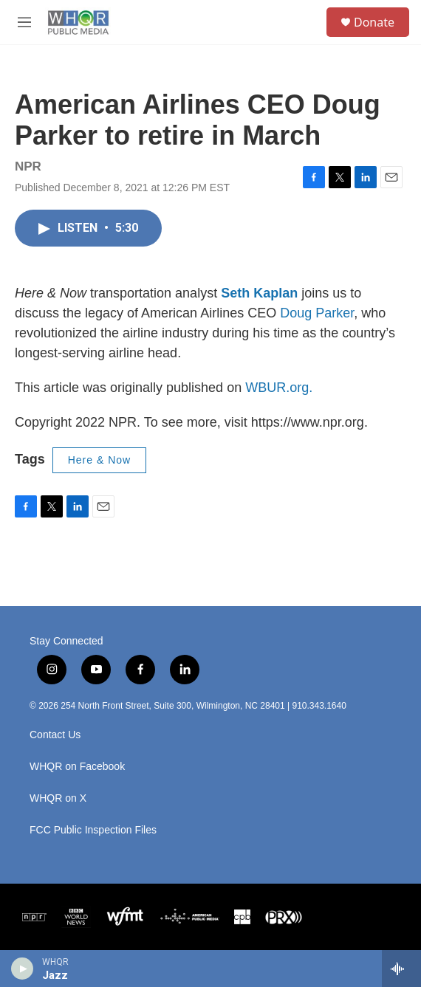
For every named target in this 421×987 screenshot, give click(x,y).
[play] (22, 968)
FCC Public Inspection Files (93, 830)
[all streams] (401, 968)
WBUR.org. (278, 387)
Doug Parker (317, 313)
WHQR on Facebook (77, 766)
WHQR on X (58, 798)
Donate (374, 22)
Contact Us (55, 734)
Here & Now (99, 460)
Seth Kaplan (259, 293)
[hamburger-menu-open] (25, 22)
